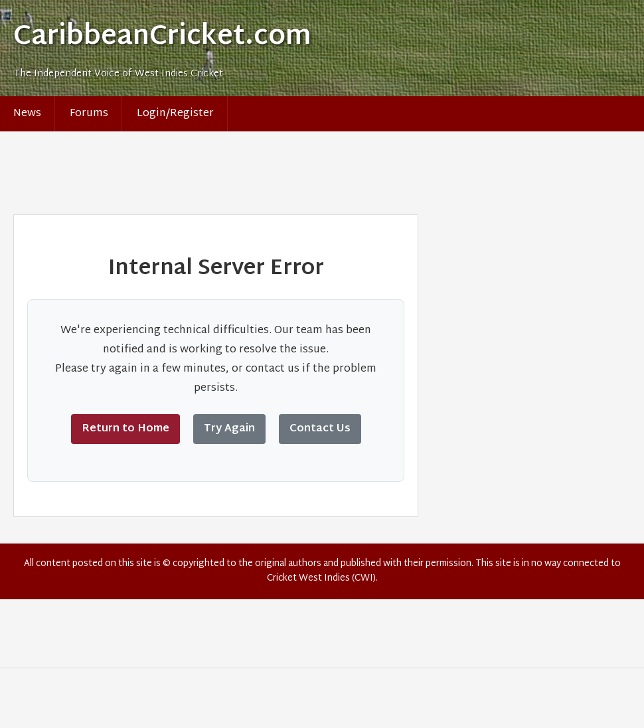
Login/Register (175, 113)
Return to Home (125, 429)
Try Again (229, 429)
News (27, 113)
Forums (89, 113)
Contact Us (320, 429)
